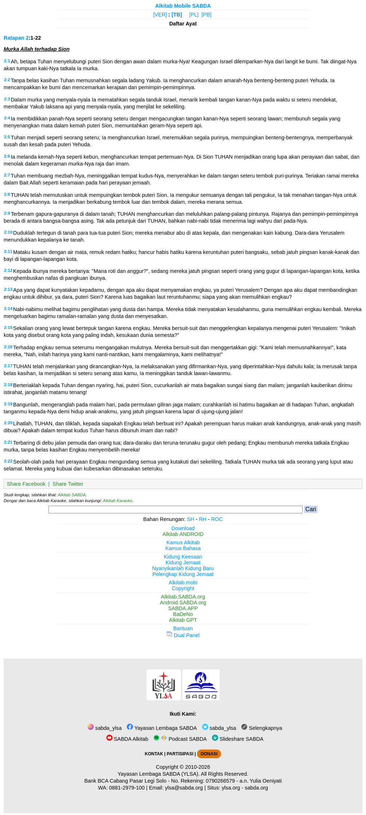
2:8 (7, 194)
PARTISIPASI (180, 753)
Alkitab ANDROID (183, 534)
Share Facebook (26, 484)
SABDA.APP (183, 608)
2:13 (8, 289)
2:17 (8, 365)
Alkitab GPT (183, 620)
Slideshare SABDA (238, 739)
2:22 (8, 461)
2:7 (7, 175)
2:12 (8, 270)
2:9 (7, 213)
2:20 (8, 423)
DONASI (209, 753)
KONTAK (154, 753)
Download (183, 528)
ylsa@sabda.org (184, 788)
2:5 (7, 137)
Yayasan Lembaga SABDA (162, 728)
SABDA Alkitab (127, 739)
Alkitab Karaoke (118, 500)
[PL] (194, 14)
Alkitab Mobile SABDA (183, 6)
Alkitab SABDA (72, 495)
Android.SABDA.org (183, 602)
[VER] (160, 14)
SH (190, 519)
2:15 (8, 327)
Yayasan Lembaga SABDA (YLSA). (159, 774)
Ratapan (14, 38)
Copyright (183, 588)
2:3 (7, 99)
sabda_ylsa (104, 728)
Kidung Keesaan (183, 557)
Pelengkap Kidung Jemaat (182, 574)
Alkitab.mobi (183, 582)
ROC (217, 519)
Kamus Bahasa (183, 548)
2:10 (8, 232)
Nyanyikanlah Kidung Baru (183, 568)
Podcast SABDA (180, 739)
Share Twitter (67, 484)
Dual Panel (182, 635)
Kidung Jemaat (183, 562)
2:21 (8, 442)
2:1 (7, 61)
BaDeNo (183, 614)
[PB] (206, 14)
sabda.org (256, 788)
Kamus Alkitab (183, 542)
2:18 (8, 384)
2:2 (7, 79)
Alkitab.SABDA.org (183, 597)
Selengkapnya (261, 728)
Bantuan (183, 628)
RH (202, 519)
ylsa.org (231, 788)
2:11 (8, 251)
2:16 (8, 347)
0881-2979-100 (127, 788)
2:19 (8, 404)
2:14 (8, 308)
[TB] (177, 14)
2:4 (7, 118)
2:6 (7, 156)
